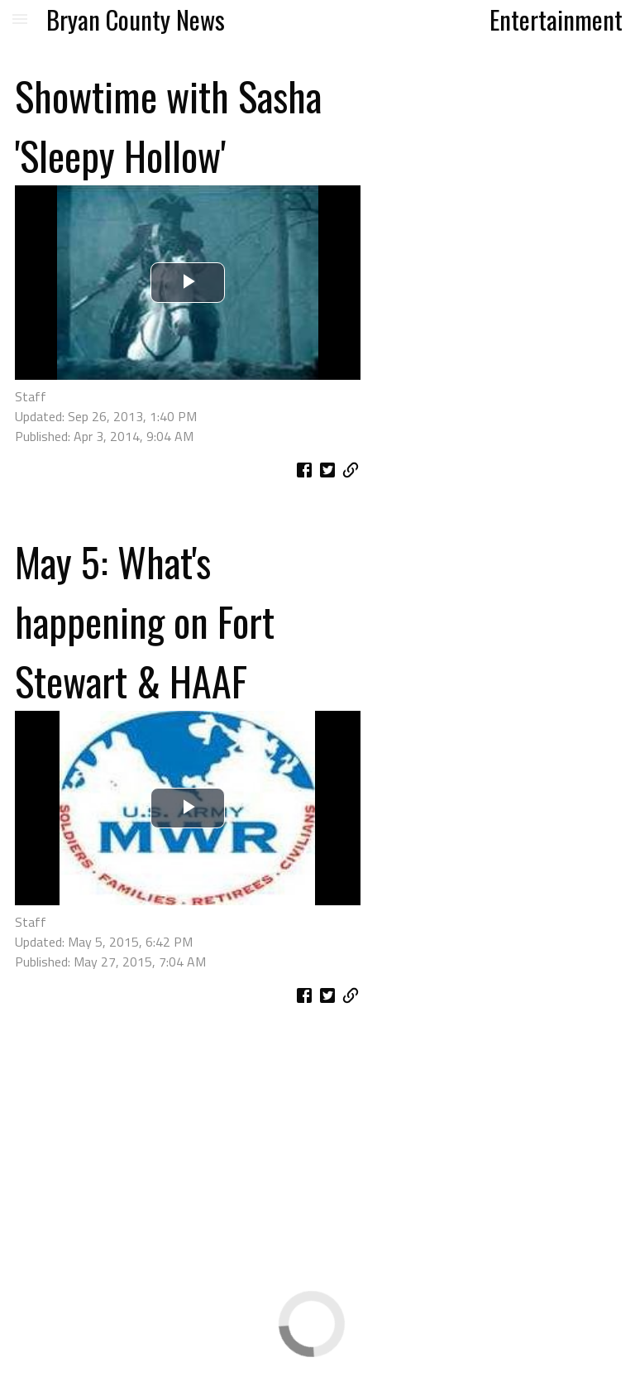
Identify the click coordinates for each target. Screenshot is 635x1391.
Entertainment (556, 19)
